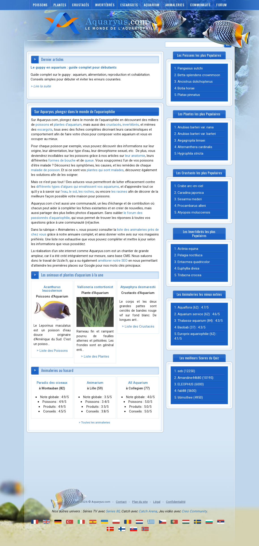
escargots (44, 129)
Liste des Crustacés (139, 326)
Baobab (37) (186, 327)
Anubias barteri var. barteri (197, 134)
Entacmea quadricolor (194, 262)
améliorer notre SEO (112, 261)
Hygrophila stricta (190, 153)
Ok (228, 44)
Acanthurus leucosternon (52, 288)
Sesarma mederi (190, 199)
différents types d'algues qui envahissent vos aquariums (77, 187)
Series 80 (113, 511)
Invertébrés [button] (105, 4)
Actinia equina (188, 249)
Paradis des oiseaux (52, 382)
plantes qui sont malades (105, 170)
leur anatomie (135, 156)
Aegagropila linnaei (191, 140)
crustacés (113, 125)
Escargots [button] (129, 4)
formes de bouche (62, 160)
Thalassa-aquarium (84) (195, 321)
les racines (119, 192)
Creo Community (194, 511)
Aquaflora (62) (188, 307)
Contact (121, 501)
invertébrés (131, 125)
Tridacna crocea (189, 275)
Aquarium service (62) (194, 314)
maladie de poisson (45, 170)
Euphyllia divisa (188, 268)
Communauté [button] (200, 4)
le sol (73, 192)
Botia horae (186, 88)
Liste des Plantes (96, 356)
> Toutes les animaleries (94, 422)
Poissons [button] (40, 4)
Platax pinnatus (189, 95)
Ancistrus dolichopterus (195, 82)
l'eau (64, 192)
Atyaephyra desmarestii (138, 287)
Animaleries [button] (175, 4)
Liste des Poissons (54, 351)
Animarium (95, 382)
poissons (42, 125)
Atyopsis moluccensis (194, 212)
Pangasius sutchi (190, 68)
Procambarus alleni (192, 206)
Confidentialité (175, 501)
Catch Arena (148, 511)
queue (89, 160)
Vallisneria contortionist (95, 287)
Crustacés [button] (80, 4)
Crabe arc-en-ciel (190, 186)
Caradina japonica (191, 193)
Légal (156, 501)
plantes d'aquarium (68, 125)
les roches (86, 192)
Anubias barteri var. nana (196, 127)
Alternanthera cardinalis (195, 147)
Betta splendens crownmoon (199, 75)
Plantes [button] (59, 4)
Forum (221, 4)
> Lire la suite (41, 86)
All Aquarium (138, 382)
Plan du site (140, 501)
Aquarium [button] (151, 4)
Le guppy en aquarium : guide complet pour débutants (74, 67)
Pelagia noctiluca (190, 255)
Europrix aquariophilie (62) (196, 334)
